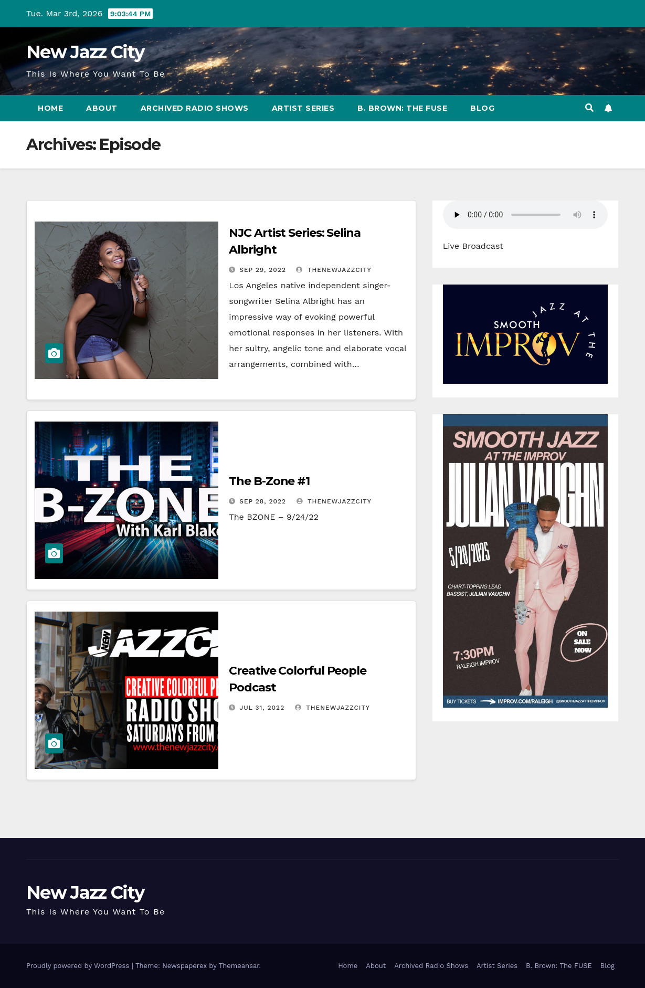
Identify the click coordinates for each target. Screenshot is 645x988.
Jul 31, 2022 (261, 707)
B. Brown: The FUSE (402, 108)
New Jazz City (85, 52)
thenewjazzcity (333, 270)
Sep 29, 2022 (262, 270)
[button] (589, 108)
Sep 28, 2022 (262, 501)
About (102, 108)
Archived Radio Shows (195, 108)
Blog (482, 108)
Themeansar (239, 966)
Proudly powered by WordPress (79, 966)
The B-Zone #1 (269, 481)
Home (50, 108)
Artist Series (303, 108)
